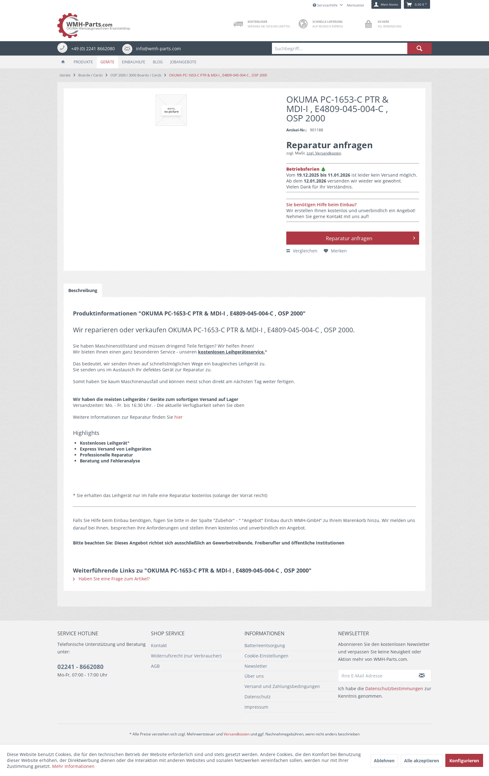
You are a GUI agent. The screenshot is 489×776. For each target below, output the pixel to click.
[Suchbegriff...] (352, 48)
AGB (155, 666)
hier (178, 417)
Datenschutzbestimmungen (394, 688)
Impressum (256, 707)
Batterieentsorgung (264, 645)
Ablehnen (384, 761)
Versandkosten (236, 734)
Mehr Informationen (73, 766)
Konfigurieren (464, 761)
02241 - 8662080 (80, 667)
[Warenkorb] (417, 4)
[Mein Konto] (386, 4)
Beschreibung (82, 290)
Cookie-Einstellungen (266, 656)
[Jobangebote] (183, 62)
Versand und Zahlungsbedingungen (282, 686)
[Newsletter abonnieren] (422, 675)
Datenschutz (257, 697)
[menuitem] (352, 48)
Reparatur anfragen (370, 237)
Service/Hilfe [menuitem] (325, 5)
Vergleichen (301, 251)
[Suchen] (419, 48)
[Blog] (158, 62)
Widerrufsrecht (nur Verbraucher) (186, 656)
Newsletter (255, 666)
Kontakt (159, 645)
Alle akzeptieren (421, 761)
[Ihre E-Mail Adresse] (375, 675)
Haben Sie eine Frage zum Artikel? (111, 579)
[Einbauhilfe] (133, 62)
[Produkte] (83, 62)
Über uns (254, 676)
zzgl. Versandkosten (324, 153)
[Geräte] (107, 62)
